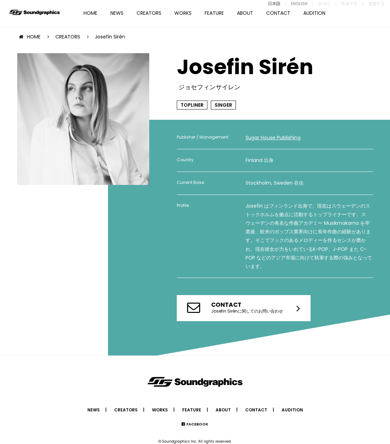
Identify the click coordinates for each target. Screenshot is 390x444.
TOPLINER (192, 105)
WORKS (183, 13)
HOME (90, 13)
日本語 (274, 4)
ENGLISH (299, 4)
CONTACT (278, 13)
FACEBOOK (197, 424)
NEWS (116, 13)
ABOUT (245, 13)
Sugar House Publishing (273, 137)
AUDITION (314, 13)
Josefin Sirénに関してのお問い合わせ (247, 307)
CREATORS (149, 13)
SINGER (223, 105)
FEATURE (214, 13)
